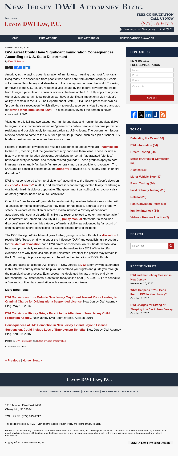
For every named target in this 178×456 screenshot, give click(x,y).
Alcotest (138, 170)
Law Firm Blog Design (156, 449)
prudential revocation (25, 250)
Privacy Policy (66, 430)
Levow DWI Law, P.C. (35, 448)
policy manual (72, 225)
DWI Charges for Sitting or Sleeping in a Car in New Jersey (150, 303)
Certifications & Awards (137, 44)
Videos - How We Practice (148, 215)
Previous (12, 367)
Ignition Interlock (143, 209)
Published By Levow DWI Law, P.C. (146, 29)
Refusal (137, 196)
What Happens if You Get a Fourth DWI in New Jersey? (151, 289)
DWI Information (24, 347)
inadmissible (110, 153)
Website (60, 396)
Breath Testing (142, 157)
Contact (18, 51)
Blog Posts (127, 396)
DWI (83, 271)
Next (37, 367)
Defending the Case (145, 144)
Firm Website (48, 44)
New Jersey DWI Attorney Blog (32, 28)
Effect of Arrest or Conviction (51, 347)
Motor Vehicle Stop (144, 176)
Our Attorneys (88, 44)
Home (14, 44)
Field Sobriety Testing (146, 189)
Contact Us (92, 396)
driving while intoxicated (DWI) (31, 116)
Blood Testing (141, 183)
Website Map (109, 396)
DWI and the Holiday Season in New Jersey (149, 275)
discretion (109, 241)
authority (62, 175)
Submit (152, 104)
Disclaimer (75, 396)
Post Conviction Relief (146, 202)
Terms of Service (86, 430)
